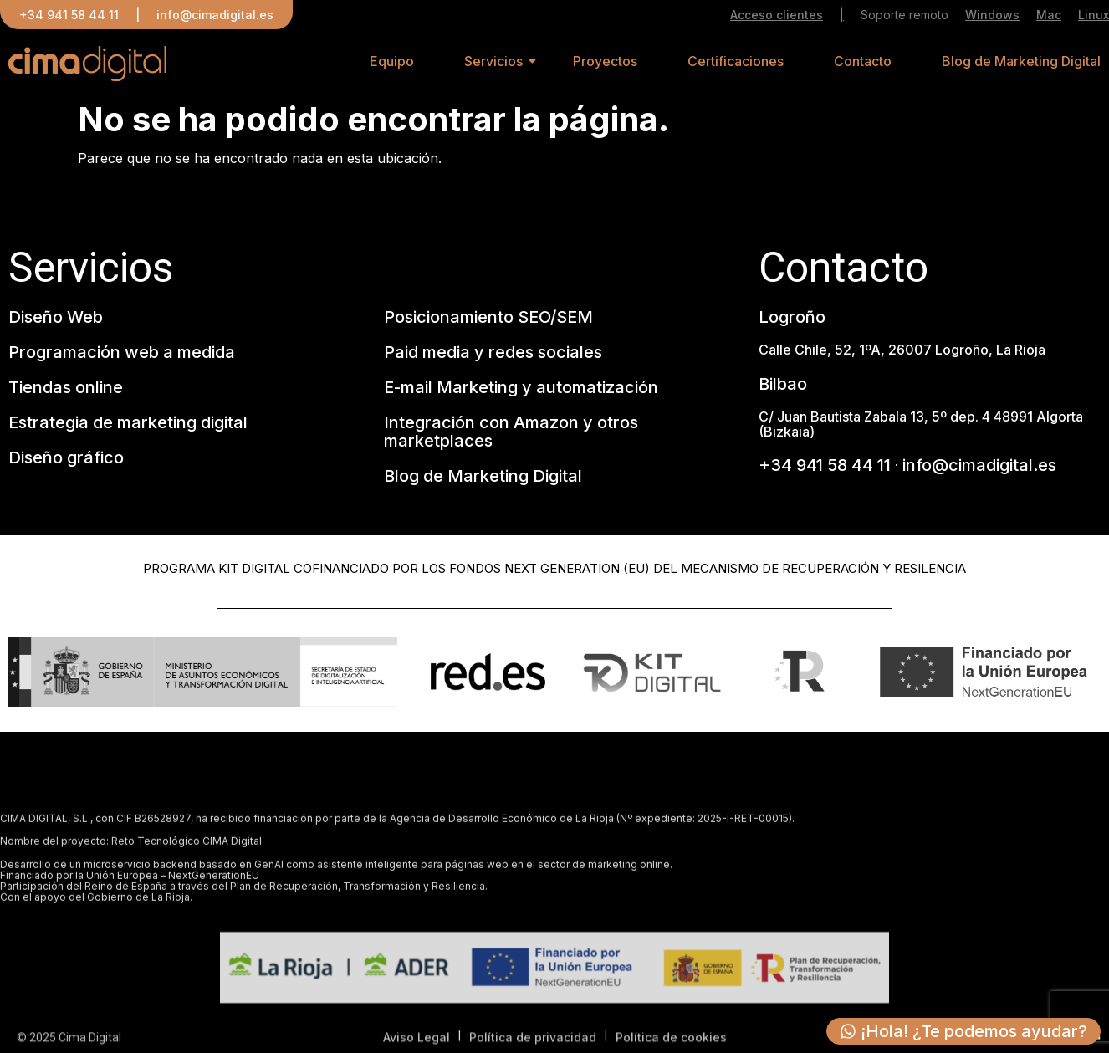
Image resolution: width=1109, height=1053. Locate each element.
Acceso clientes (776, 15)
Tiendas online (65, 388)
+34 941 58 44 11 (69, 15)
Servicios (493, 63)
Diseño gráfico (66, 458)
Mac (1048, 15)
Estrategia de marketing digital (128, 423)
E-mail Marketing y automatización (521, 388)
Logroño (792, 318)
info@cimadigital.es (214, 15)
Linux (1093, 15)
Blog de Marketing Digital (1021, 63)
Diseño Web (55, 318)
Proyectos (605, 63)
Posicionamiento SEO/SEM (488, 318)
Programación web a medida (121, 353)
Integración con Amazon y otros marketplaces (511, 433)
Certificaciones (735, 63)
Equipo (392, 63)
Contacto (863, 63)
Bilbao (783, 385)
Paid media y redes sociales (493, 353)
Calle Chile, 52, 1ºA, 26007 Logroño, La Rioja (902, 350)
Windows (992, 15)
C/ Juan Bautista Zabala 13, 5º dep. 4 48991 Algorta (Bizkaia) (921, 425)
